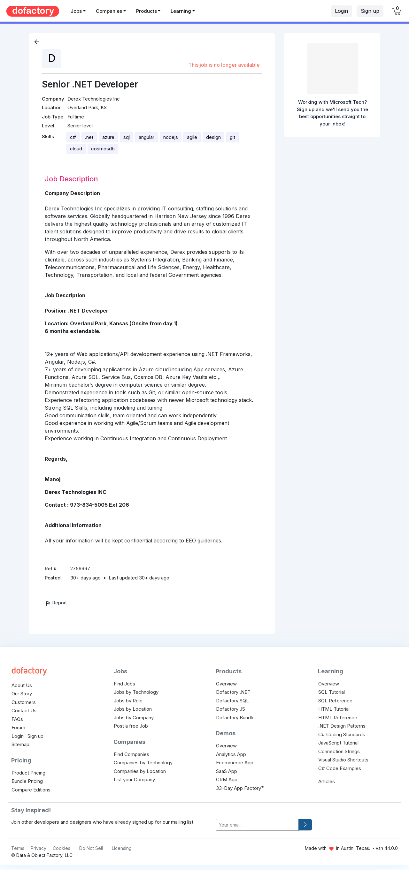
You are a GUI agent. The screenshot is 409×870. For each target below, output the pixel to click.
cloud (76, 149)
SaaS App (226, 771)
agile (192, 137)
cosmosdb (103, 149)
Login (341, 11)
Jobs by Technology (136, 692)
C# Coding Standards (341, 734)
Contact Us (24, 710)
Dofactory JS (230, 709)
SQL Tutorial (331, 692)
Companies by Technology (143, 763)
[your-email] (257, 825)
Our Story (22, 694)
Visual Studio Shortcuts (343, 760)
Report (56, 602)
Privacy (38, 848)
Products (146, 11)
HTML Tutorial (334, 709)
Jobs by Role (128, 701)
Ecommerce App (234, 763)
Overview (226, 684)
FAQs (17, 719)
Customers (24, 702)
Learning (181, 11)
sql (126, 137)
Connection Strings (339, 751)
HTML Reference (337, 718)
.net (89, 137)
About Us (22, 685)
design (213, 137)
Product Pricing (28, 773)
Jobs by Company (134, 718)
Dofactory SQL (232, 701)
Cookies (61, 848)
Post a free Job (131, 726)
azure (108, 137)
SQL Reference (335, 701)
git (232, 137)
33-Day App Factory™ (240, 788)
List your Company (134, 779)
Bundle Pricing (27, 781)
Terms (17, 848)
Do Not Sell (91, 848)
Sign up (370, 11)
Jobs (76, 11)
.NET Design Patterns (342, 726)
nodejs (170, 137)
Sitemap (20, 744)
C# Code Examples (339, 768)
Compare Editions (31, 790)
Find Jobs (124, 684)
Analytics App (231, 754)
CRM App (226, 779)
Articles (326, 781)
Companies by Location (140, 771)
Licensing (122, 848)
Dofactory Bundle (235, 718)
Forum (18, 727)
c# (73, 137)
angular (146, 137)
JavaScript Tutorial (338, 743)
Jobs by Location (133, 709)
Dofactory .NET (233, 692)
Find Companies (131, 754)
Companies (109, 11)
